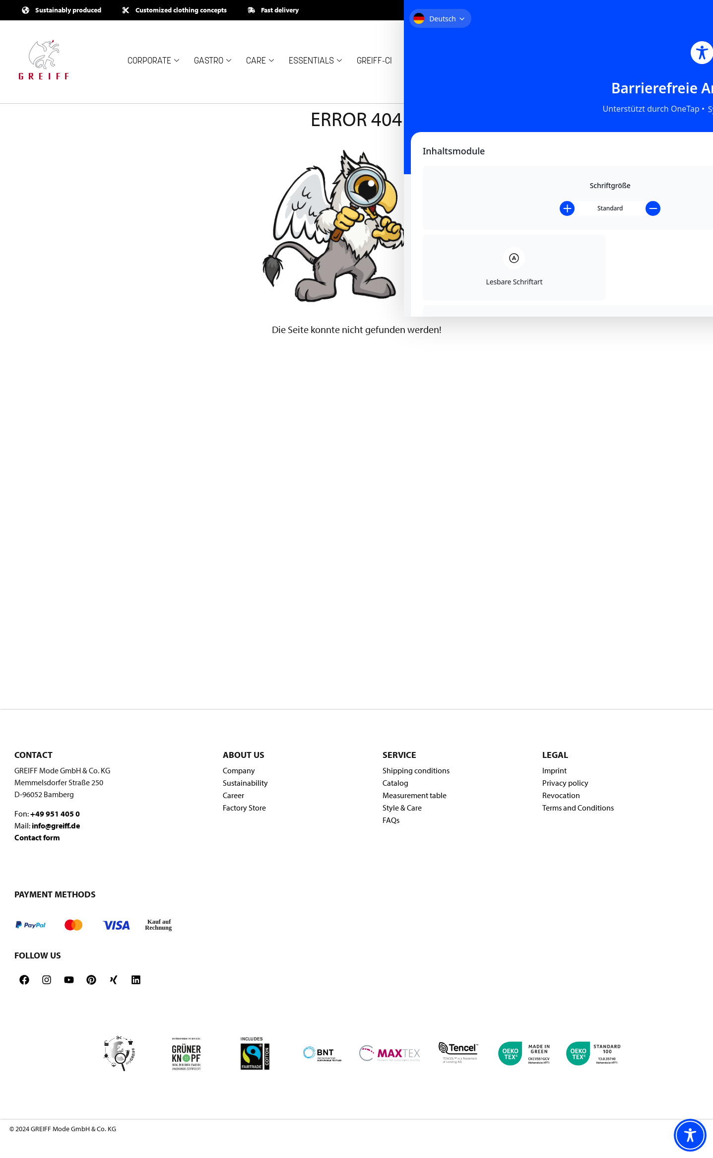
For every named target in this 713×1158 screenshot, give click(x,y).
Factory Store (244, 808)
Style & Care (402, 808)
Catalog (395, 783)
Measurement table (415, 795)
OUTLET (541, 55)
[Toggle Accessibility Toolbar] (690, 1135)
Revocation (561, 795)
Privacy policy (565, 783)
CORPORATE (153, 61)
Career (233, 795)
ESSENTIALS (315, 61)
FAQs (391, 820)
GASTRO (212, 61)
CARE (260, 61)
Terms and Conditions (578, 808)
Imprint (554, 770)
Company (239, 770)
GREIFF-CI (374, 61)
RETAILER (487, 61)
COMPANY (429, 61)
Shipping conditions (416, 770)
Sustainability (245, 783)
